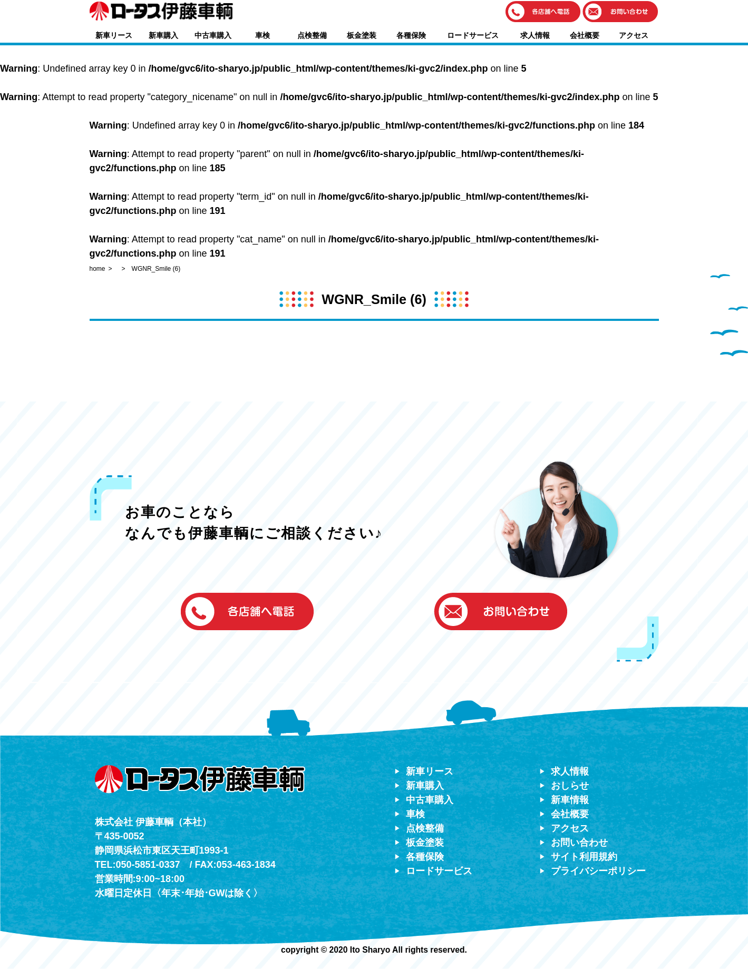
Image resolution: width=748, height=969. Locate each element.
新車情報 (570, 800)
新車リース (113, 35)
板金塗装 (361, 35)
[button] (543, 12)
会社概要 (584, 35)
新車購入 (163, 35)
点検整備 (312, 35)
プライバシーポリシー (598, 871)
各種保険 (411, 35)
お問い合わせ (579, 842)
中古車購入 (213, 35)
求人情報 (535, 35)
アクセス (633, 35)
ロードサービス (473, 35)
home (97, 268)
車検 (262, 35)
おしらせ (570, 785)
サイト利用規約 (584, 856)
